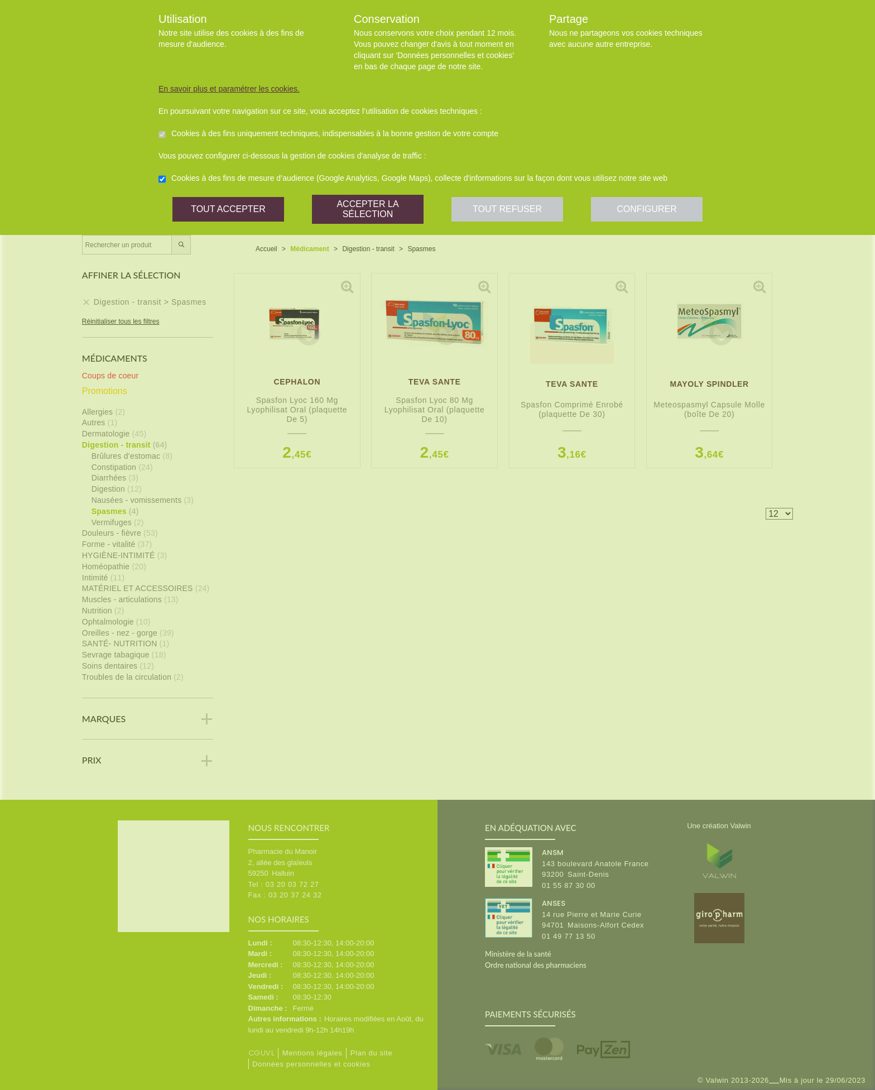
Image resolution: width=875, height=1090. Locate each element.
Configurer (647, 209)
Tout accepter (228, 209)
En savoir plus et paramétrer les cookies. (229, 88)
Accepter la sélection (367, 209)
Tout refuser (507, 209)
